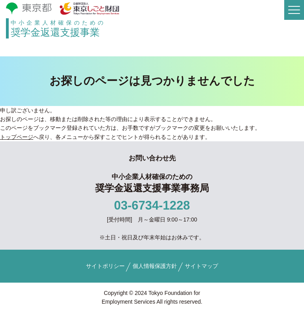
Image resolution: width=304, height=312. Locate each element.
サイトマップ (201, 266)
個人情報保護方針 (155, 266)
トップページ (16, 137)
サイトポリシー (105, 266)
